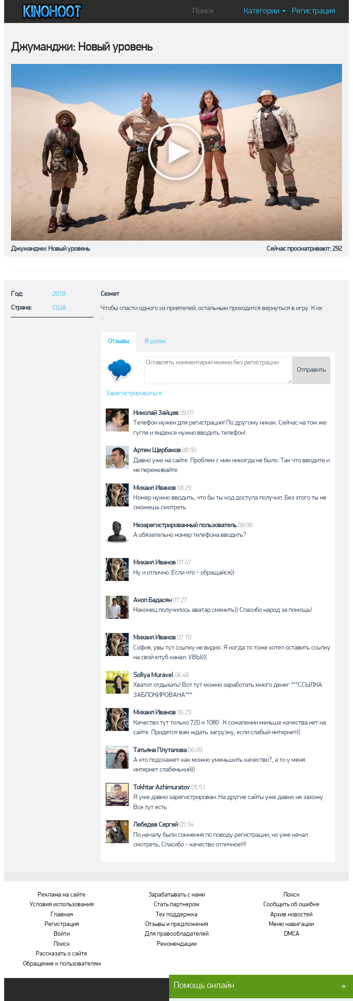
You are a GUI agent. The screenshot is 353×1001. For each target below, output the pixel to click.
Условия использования (62, 904)
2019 (58, 294)
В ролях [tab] (155, 341)
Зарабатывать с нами (176, 895)
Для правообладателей (177, 934)
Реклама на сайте (61, 895)
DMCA (291, 934)
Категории (265, 11)
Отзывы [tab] (118, 341)
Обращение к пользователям (62, 964)
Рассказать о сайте (61, 953)
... (103, 317)
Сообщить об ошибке (291, 904)
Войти (62, 934)
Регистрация (313, 11)
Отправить (311, 370)
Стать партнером (176, 904)
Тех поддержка (177, 914)
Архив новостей (291, 914)
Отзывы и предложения (176, 924)
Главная (62, 914)
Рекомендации (177, 944)
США (59, 308)
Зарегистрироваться (134, 393)
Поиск (62, 944)
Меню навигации (291, 924)
